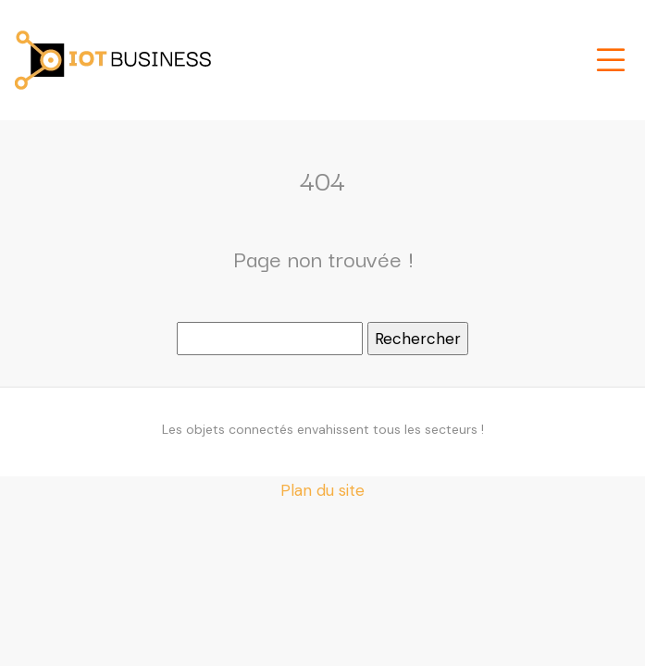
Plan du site (322, 490)
